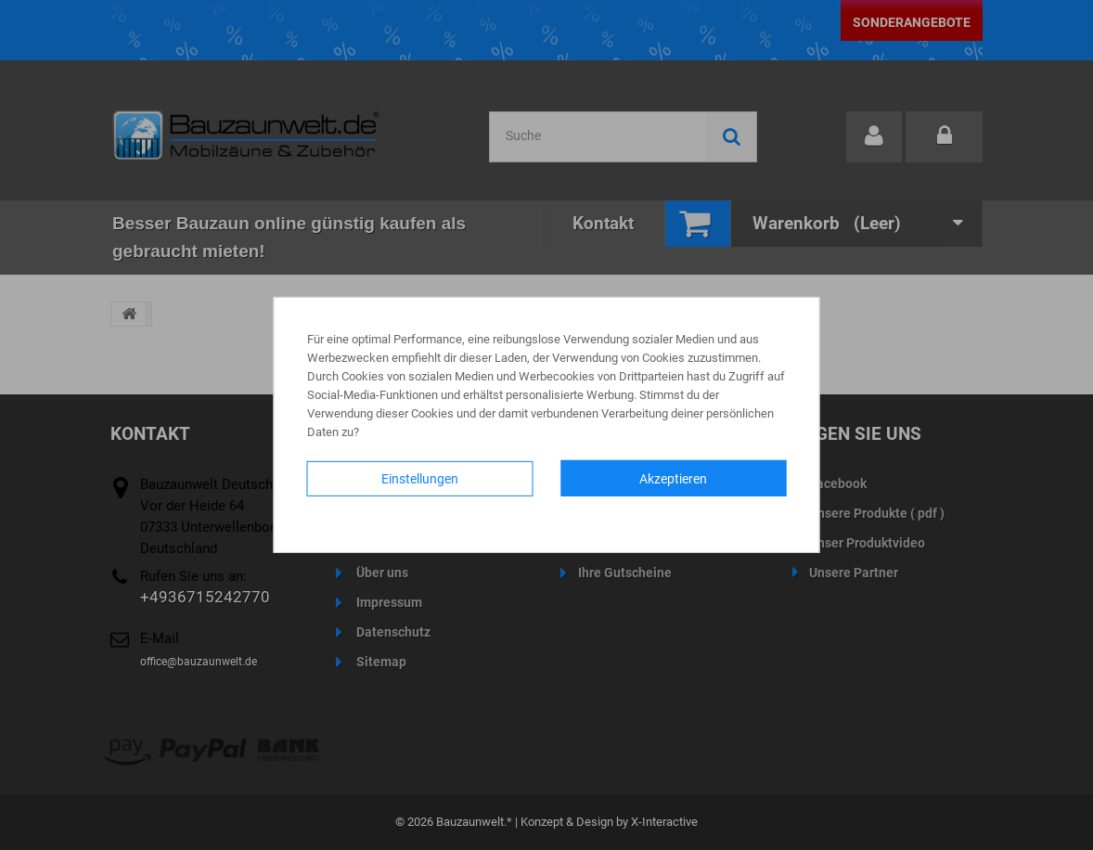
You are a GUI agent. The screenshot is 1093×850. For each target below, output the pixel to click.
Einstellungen (419, 478)
